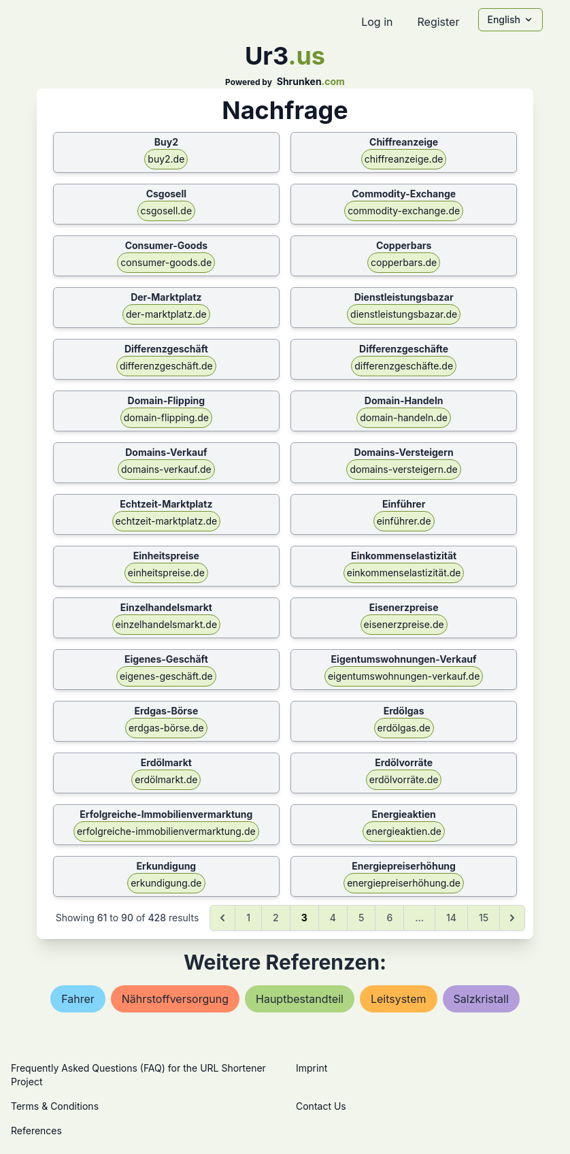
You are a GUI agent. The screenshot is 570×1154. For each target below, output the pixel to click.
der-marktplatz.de (166, 314)
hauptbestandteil (299, 999)
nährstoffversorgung (175, 999)
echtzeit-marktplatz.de (167, 521)
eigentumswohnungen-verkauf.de (404, 676)
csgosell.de (166, 210)
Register (438, 22)
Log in (376, 22)
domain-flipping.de (166, 417)
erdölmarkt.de (166, 779)
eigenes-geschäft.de (166, 676)
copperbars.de (404, 262)
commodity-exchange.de (404, 210)
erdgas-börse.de (166, 727)
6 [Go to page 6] (389, 917)
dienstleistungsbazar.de (403, 314)
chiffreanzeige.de (404, 159)
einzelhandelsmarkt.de (166, 624)
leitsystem (398, 999)
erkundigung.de (166, 883)
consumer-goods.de (166, 262)
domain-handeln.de (404, 417)
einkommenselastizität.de (404, 572)
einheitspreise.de (166, 572)
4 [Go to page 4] (333, 917)
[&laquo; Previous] (222, 918)
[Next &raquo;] (512, 918)
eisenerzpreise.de (404, 624)
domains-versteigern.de (403, 469)
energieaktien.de (403, 831)
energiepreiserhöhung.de (403, 883)
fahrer (78, 999)
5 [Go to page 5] (361, 917)
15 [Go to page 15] (483, 917)
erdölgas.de (404, 727)
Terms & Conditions (55, 1106)
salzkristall (481, 999)
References (36, 1130)
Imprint (311, 1068)
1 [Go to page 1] (248, 917)
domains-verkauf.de (166, 469)
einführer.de (404, 521)
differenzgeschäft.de (166, 366)
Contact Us (321, 1106)
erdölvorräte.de (404, 779)
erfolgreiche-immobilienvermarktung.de (166, 831)
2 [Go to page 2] (276, 917)
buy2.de (166, 159)
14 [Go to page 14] (451, 917)
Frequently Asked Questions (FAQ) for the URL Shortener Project (138, 1074)
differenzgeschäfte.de (403, 366)
